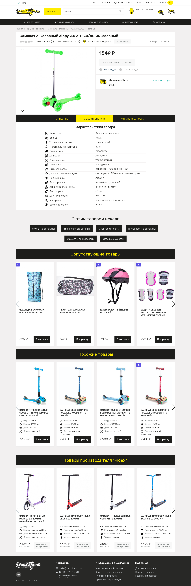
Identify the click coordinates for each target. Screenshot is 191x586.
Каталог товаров (144, 572)
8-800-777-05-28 (144, 9)
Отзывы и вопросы (132, 118)
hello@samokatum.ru (69, 568)
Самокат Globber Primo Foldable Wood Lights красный (155, 413)
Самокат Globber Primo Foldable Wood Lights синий (74, 413)
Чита (22, 3)
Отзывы (166, 3)
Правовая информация (108, 579)
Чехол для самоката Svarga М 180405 (72, 311)
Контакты (150, 2)
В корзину (42, 339)
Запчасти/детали (130, 22)
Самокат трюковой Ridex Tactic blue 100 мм (156, 517)
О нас (93, 2)
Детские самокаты (113, 239)
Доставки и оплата (123, 2)
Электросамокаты (109, 228)
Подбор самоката (31, 22)
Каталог (52, 11)
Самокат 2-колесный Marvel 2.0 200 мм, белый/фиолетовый (32, 519)
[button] (22, 110)
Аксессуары (159, 22)
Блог (139, 2)
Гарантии (105, 2)
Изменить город (162, 80)
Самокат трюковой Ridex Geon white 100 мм (115, 517)
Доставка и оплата (145, 568)
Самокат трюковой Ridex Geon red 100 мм (75, 517)
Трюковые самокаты (64, 22)
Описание (62, 118)
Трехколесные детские (77, 228)
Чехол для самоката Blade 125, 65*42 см (31, 311)
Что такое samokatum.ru (109, 568)
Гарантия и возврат (146, 576)
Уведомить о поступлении (117, 62)
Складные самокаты (43, 228)
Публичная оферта (106, 576)
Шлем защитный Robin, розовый (114, 311)
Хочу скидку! (110, 69)
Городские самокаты (98, 22)
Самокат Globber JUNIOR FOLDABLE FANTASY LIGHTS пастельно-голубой (115, 413)
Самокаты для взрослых (80, 239)
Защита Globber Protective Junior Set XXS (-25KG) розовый (154, 312)
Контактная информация (109, 572)
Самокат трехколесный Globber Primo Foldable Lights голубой (33, 413)
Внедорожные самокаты (142, 228)
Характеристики (94, 118)
